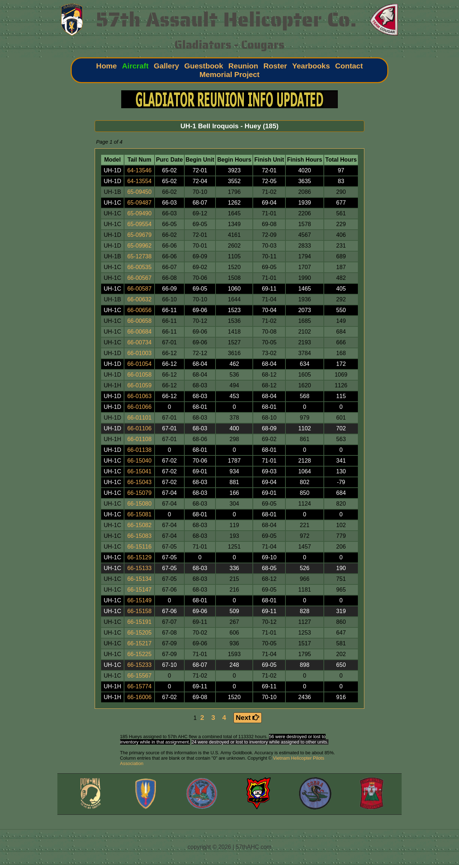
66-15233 (139, 665)
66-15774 (139, 686)
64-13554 (139, 181)
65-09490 (139, 213)
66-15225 (139, 654)
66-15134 (139, 579)
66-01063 (139, 396)
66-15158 (139, 611)
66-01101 (139, 418)
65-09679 (139, 235)
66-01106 (139, 428)
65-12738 (139, 256)
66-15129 (139, 557)
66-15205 (139, 633)
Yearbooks (311, 66)
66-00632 (139, 299)
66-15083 (139, 536)
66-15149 (139, 600)
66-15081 (139, 514)
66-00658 (139, 321)
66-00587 (139, 289)
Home (106, 66)
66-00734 (139, 342)
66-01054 (139, 364)
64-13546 (139, 170)
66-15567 (139, 676)
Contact (349, 66)
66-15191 (139, 622)
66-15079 (139, 493)
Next (248, 717)
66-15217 (139, 643)
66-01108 (139, 439)
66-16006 (139, 697)
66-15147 (139, 590)
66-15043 (139, 482)
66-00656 (139, 310)
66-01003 (139, 353)
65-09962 (139, 246)
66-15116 (139, 547)
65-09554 (139, 224)
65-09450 (139, 192)
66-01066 (139, 407)
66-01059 (139, 385)
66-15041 (139, 471)
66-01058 (139, 375)
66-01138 (139, 450)
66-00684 (139, 332)
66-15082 (139, 525)
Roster (275, 66)
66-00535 (139, 267)
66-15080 (139, 504)
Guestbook (203, 66)
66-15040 (139, 461)
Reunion (243, 66)
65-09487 (139, 203)
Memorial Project (229, 74)
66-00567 (139, 278)
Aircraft (135, 66)
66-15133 (139, 568)
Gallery (166, 66)
